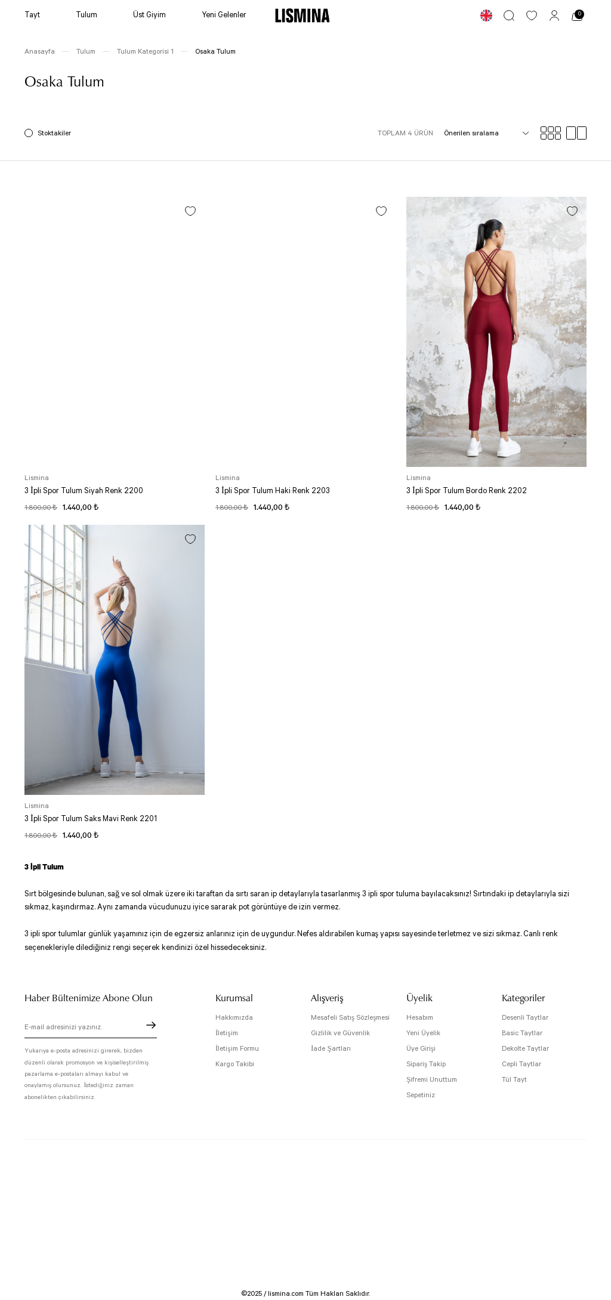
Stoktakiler (54, 133)
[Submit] (151, 1025)
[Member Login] (554, 15)
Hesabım (419, 1018)
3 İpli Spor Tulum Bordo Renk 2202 (466, 491)
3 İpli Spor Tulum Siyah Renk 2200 (83, 491)
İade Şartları (331, 1049)
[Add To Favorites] (190, 211)
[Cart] (577, 15)
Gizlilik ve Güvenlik (340, 1033)
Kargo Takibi (234, 1064)
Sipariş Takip (426, 1064)
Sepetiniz (420, 1095)
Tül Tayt (514, 1080)
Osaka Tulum (215, 51)
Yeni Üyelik (423, 1033)
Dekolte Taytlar (525, 1049)
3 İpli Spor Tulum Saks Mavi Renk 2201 (90, 819)
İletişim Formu (237, 1049)
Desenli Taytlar (525, 1018)
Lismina (36, 478)
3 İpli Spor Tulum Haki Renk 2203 (272, 491)
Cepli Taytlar (521, 1064)
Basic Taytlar (522, 1033)
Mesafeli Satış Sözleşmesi (350, 1018)
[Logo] (302, 15)
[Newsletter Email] (90, 1028)
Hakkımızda (234, 1018)
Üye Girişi (421, 1049)
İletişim (226, 1033)
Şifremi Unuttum (431, 1080)
